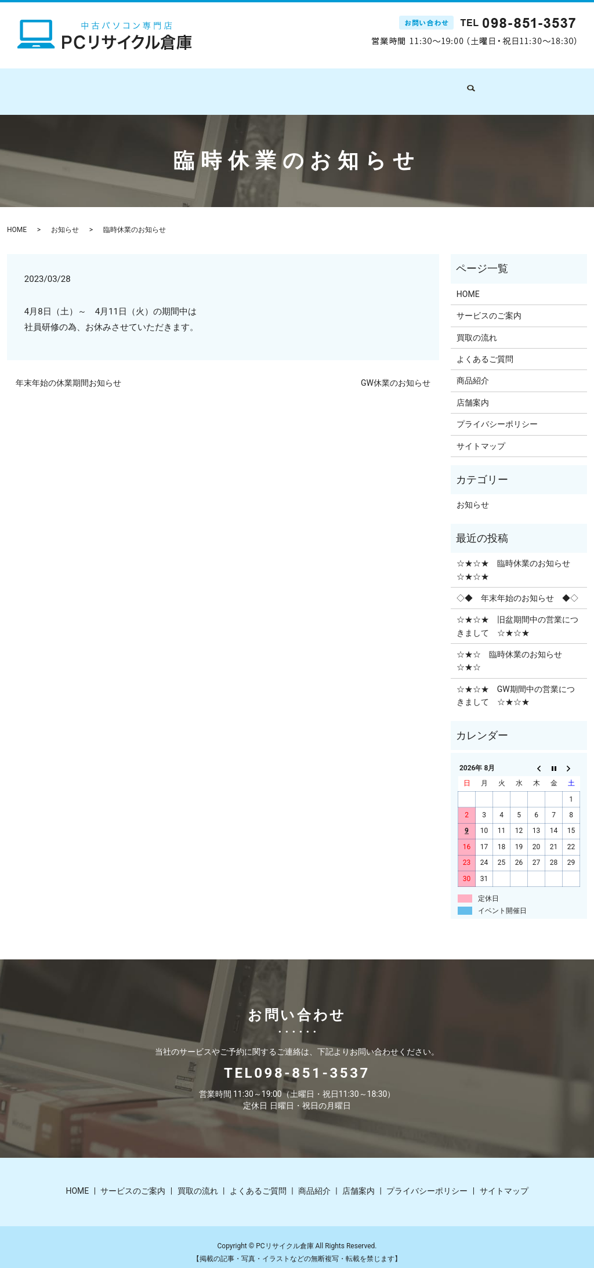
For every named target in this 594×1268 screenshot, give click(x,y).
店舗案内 (438, 85)
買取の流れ (263, 85)
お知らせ (65, 219)
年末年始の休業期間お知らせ (68, 371)
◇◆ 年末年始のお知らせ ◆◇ (517, 587)
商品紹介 (389, 85)
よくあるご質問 (328, 85)
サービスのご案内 (194, 85)
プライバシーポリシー (497, 413)
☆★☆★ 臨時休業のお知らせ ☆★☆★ (517, 559)
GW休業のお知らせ (395, 371)
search (476, 85)
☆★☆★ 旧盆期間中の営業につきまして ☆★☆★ (517, 615)
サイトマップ (481, 435)
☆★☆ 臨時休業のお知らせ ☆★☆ (513, 650)
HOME (134, 85)
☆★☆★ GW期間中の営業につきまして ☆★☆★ (516, 684)
